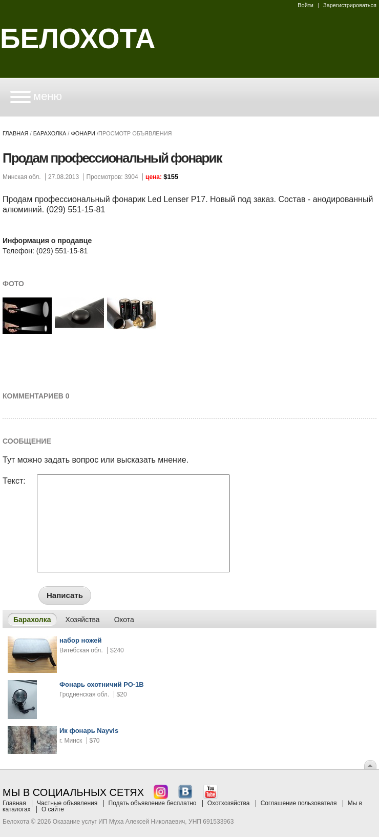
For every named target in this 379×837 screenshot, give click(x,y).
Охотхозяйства (228, 803)
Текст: (14, 481)
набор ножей (80, 640)
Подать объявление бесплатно (153, 803)
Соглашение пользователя (299, 803)
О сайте (52, 809)
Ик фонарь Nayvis (88, 730)
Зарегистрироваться (349, 5)
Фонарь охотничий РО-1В (101, 684)
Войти (305, 5)
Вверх (370, 764)
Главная (15, 133)
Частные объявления (67, 803)
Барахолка (50, 133)
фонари (83, 133)
